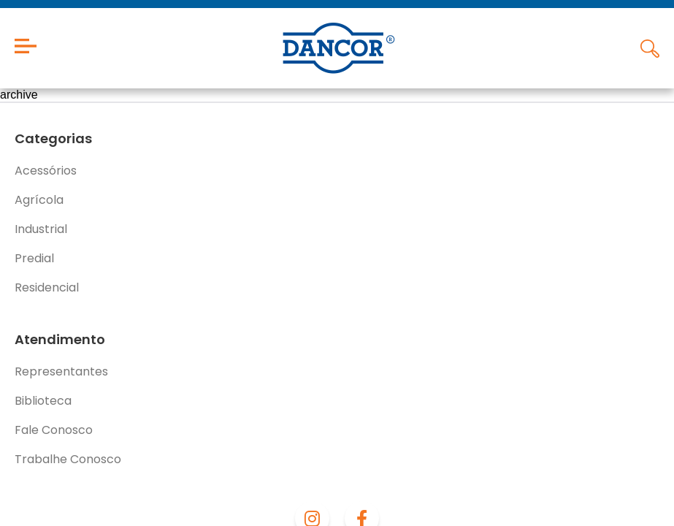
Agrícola (39, 199)
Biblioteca (43, 400)
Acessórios (46, 170)
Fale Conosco (54, 430)
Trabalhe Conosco (68, 459)
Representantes (61, 371)
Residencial (47, 287)
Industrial (41, 229)
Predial (34, 258)
